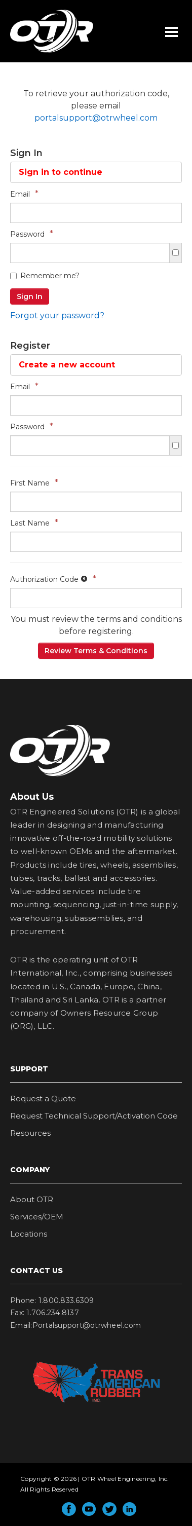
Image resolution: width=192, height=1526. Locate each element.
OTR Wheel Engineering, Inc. (44, 52)
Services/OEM (36, 1216)
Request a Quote (43, 1098)
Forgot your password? (57, 315)
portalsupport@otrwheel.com (96, 118)
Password (31, 234)
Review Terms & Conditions (96, 650)
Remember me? (45, 275)
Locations (28, 1234)
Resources (30, 1133)
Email (24, 194)
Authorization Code (53, 579)
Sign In (30, 296)
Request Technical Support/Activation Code (94, 1116)
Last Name (34, 523)
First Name (34, 483)
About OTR (31, 1199)
